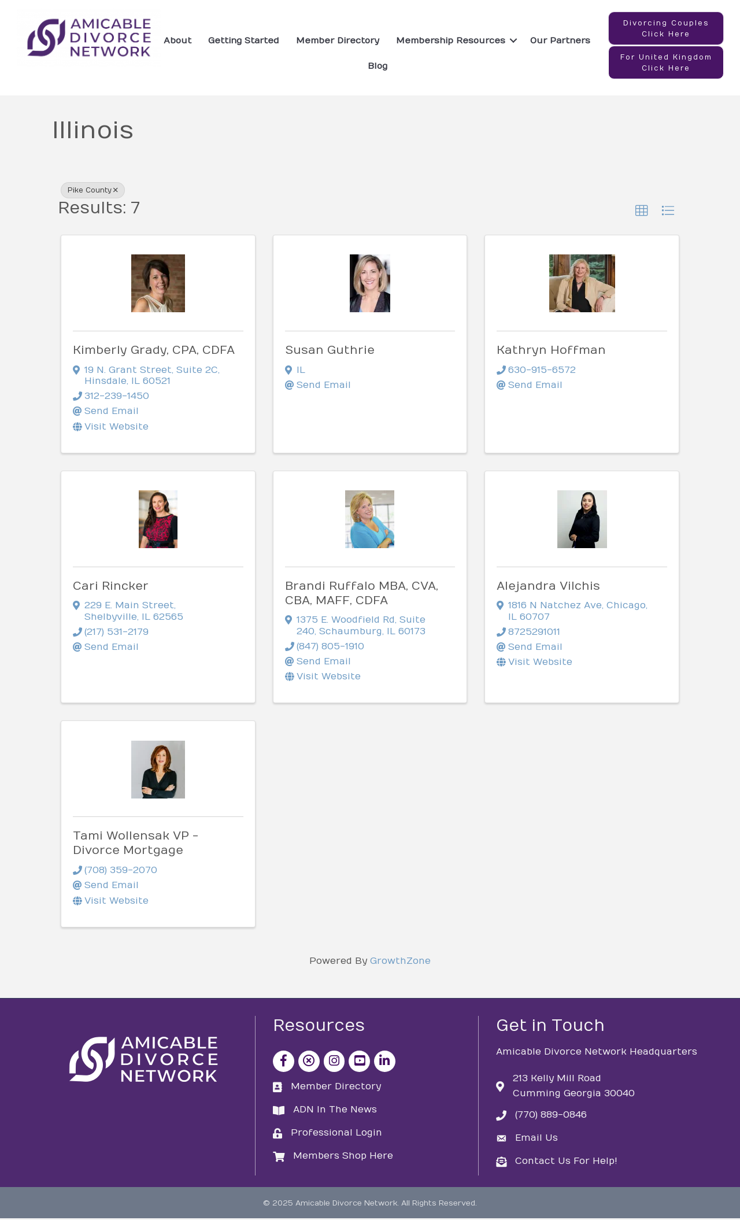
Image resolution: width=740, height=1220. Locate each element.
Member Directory (337, 41)
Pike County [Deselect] (93, 192)
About (177, 41)
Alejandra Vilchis (548, 587)
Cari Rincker (111, 587)
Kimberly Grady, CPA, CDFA (154, 351)
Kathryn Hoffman (551, 351)
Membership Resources (450, 41)
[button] (666, 29)
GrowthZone (400, 962)
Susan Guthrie (330, 351)
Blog (377, 66)
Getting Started (243, 41)
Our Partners (560, 41)
